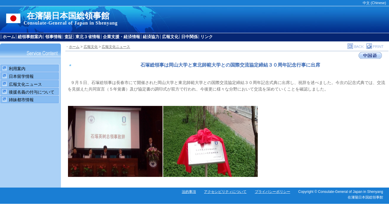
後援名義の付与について (31, 92)
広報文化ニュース (25, 84)
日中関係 (189, 36)
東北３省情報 (87, 36)
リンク (206, 36)
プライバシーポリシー (272, 192)
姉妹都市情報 (21, 99)
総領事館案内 (30, 36)
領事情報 (53, 36)
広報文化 (170, 36)
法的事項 (189, 192)
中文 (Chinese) (374, 3)
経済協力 (151, 36)
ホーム (9, 36)
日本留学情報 (21, 76)
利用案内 (17, 68)
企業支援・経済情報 (121, 36)
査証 (68, 36)
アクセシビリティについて (225, 192)
